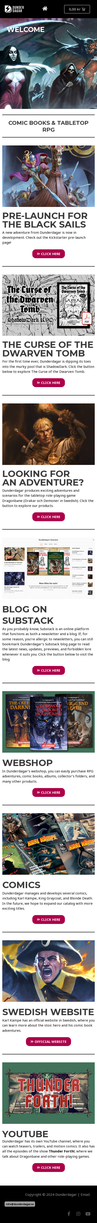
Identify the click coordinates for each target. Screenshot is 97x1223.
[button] (56, 9)
